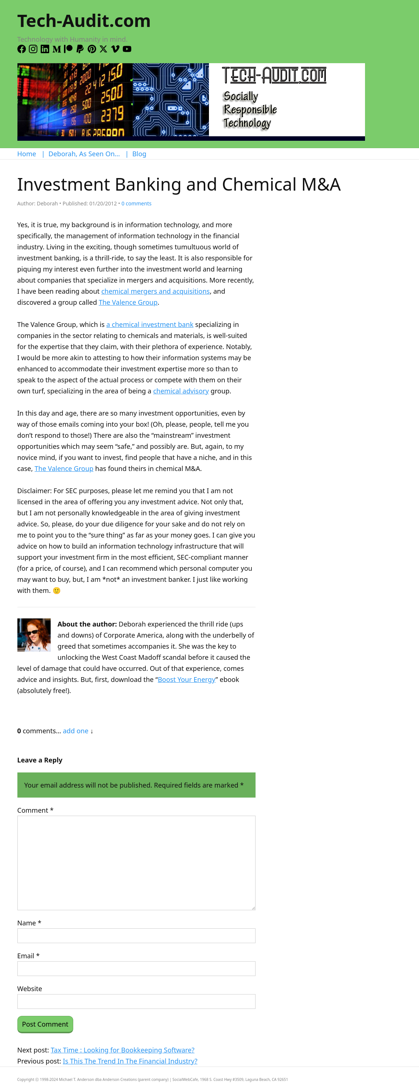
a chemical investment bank (149, 324)
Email (28, 955)
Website (30, 988)
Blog (139, 153)
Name (29, 922)
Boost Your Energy (187, 679)
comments (136, 203)
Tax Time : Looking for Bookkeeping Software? (123, 1049)
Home (26, 153)
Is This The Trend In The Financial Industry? (130, 1061)
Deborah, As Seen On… (84, 153)
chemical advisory (181, 390)
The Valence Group (128, 302)
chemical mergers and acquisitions (155, 291)
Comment (35, 810)
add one (75, 730)
